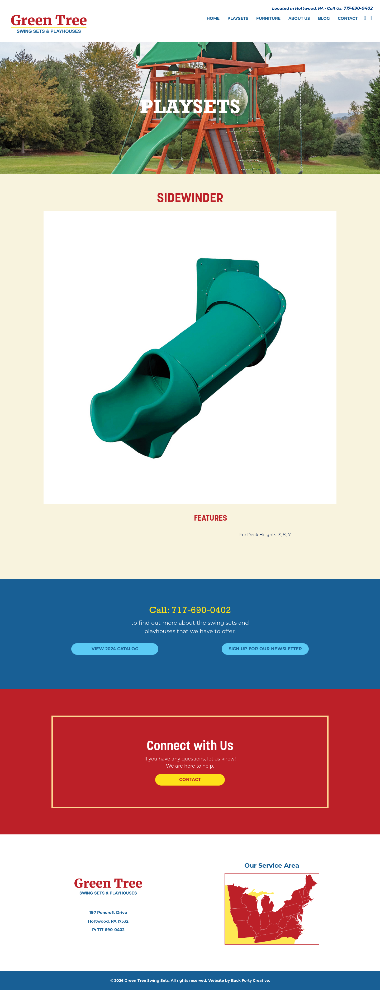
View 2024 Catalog (115, 648)
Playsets (237, 18)
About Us (299, 18)
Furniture (268, 18)
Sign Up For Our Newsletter (265, 648)
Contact (348, 18)
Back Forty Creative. (250, 980)
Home (213, 18)
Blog (324, 18)
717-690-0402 (358, 8)
